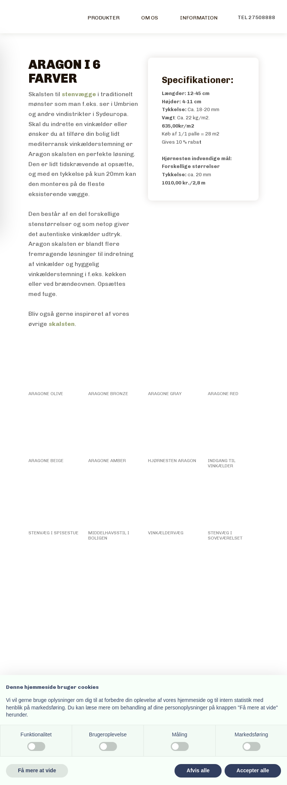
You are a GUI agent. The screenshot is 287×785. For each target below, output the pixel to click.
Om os (149, 18)
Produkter (103, 18)
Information (198, 18)
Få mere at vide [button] (37, 770)
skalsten (62, 323)
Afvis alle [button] (197, 770)
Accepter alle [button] (253, 770)
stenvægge (79, 94)
